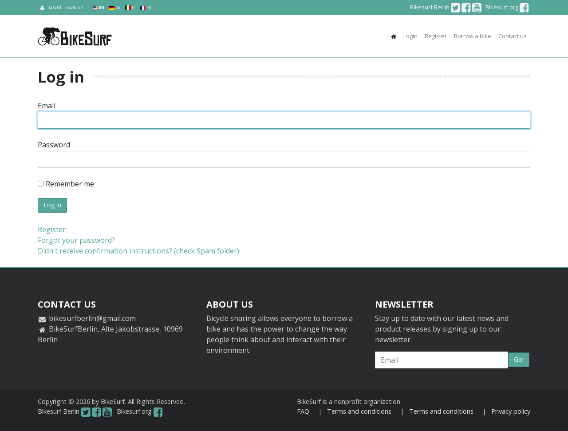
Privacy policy (510, 411)
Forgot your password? (76, 240)
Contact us (512, 36)
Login (55, 7)
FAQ (303, 411)
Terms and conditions (359, 411)
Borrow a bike (472, 36)
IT (130, 7)
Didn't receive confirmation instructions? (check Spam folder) (138, 251)
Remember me (66, 184)
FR (145, 7)
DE (114, 7)
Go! (519, 359)
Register (74, 7)
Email (46, 106)
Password (54, 145)
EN (98, 7)
